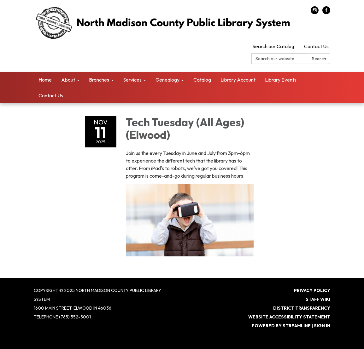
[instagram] (315, 12)
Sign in (322, 326)
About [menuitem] (68, 80)
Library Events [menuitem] (280, 80)
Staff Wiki (318, 299)
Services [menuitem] (132, 80)
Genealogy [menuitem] (167, 80)
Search (319, 58)
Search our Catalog (273, 46)
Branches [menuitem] (99, 80)
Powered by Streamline (281, 326)
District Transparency (301, 308)
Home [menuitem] (45, 80)
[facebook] (326, 12)
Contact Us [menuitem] (50, 95)
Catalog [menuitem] (202, 80)
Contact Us (316, 46)
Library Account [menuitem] (237, 80)
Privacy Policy (312, 290)
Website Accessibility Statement (289, 317)
